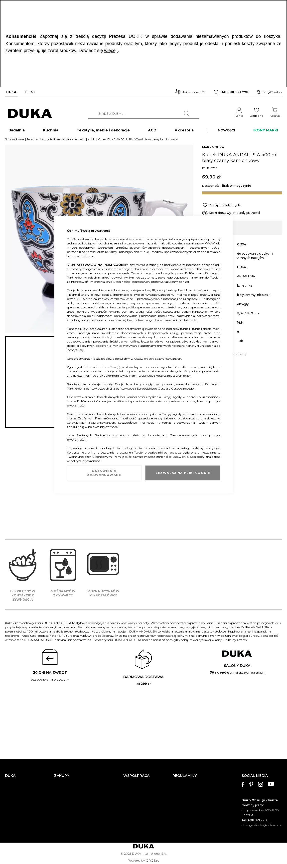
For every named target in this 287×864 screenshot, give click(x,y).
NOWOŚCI (226, 131)
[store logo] (30, 114)
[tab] (262, 801)
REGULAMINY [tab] (184, 776)
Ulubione (256, 115)
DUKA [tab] (10, 776)
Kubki (92, 140)
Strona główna (14, 140)
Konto (239, 115)
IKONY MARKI (265, 131)
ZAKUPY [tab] (61, 776)
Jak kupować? (190, 91)
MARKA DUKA (213, 148)
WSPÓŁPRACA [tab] (136, 776)
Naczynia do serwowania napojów (62, 140)
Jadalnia (32, 140)
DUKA (11, 92)
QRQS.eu (152, 860)
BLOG (30, 92)
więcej (111, 50)
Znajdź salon (269, 92)
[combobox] (143, 113)
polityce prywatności (204, 371)
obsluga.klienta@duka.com (261, 825)
